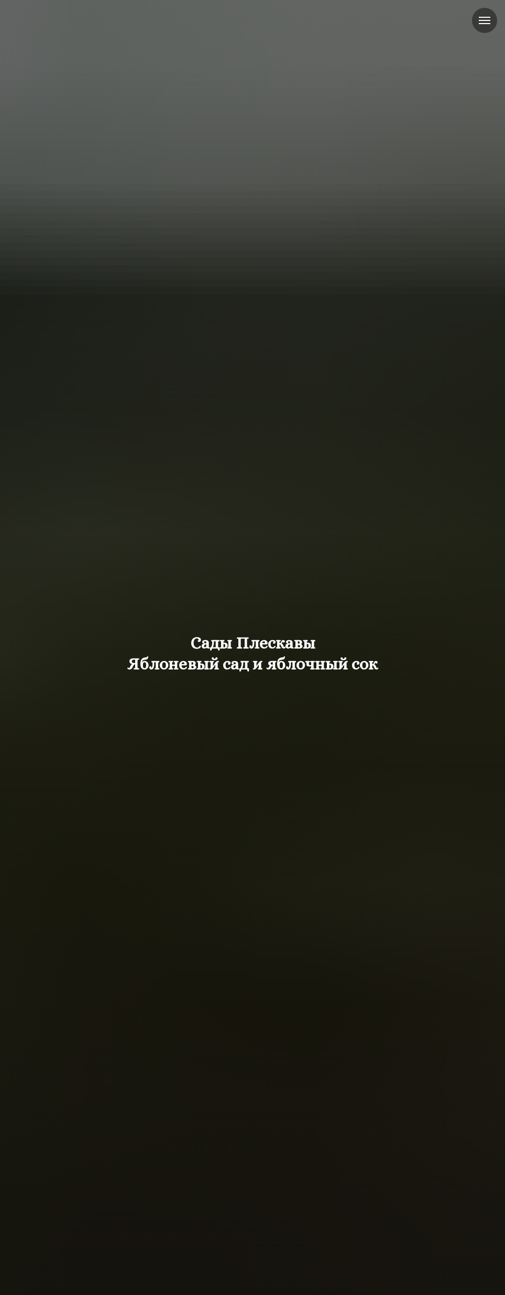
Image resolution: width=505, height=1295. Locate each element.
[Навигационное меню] (484, 20)
